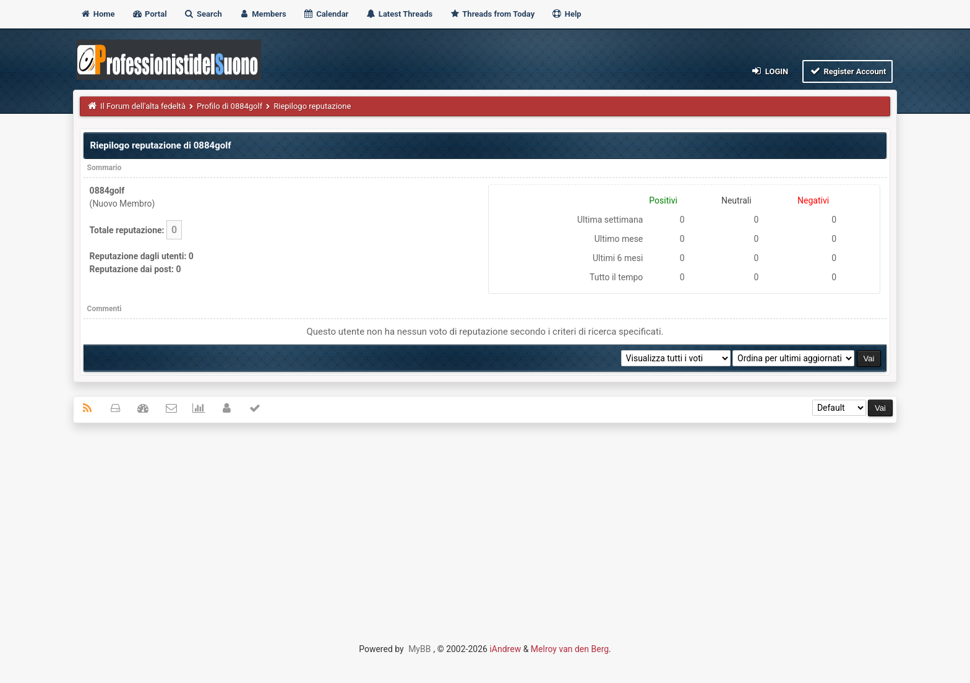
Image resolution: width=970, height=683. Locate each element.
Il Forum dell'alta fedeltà (143, 106)
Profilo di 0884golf (229, 106)
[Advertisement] (485, 522)
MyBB (419, 649)
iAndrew (505, 649)
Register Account (847, 71)
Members (262, 14)
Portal (149, 14)
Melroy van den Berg (570, 649)
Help (566, 14)
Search (203, 14)
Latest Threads (399, 14)
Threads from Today (491, 14)
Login (769, 71)
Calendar (325, 14)
